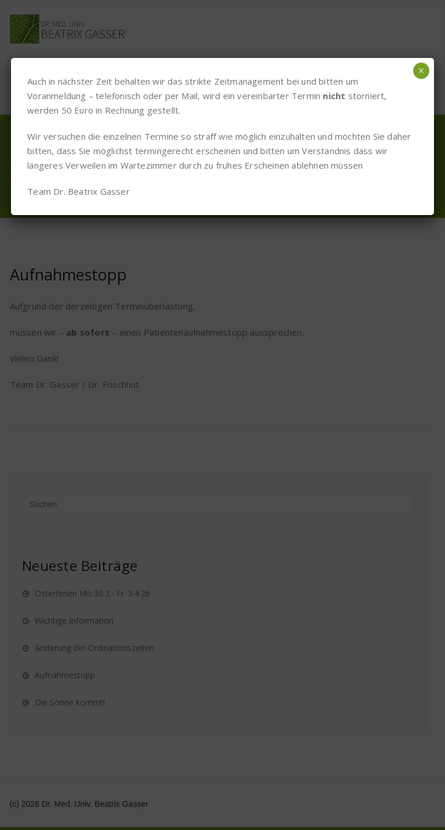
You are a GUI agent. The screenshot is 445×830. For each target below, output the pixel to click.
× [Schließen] (421, 70)
